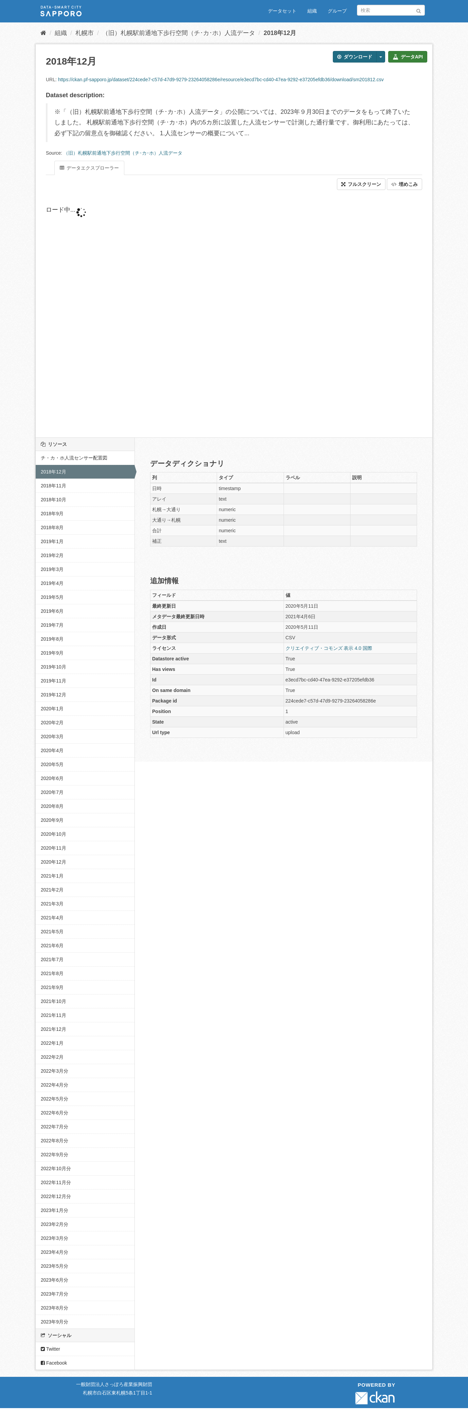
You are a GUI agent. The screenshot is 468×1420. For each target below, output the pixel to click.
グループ (337, 11)
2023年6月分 (54, 1280)
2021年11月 (53, 1015)
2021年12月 (53, 1029)
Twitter (50, 1349)
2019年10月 (53, 667)
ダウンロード (354, 56)
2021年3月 (52, 903)
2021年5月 (52, 931)
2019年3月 (52, 569)
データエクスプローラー (89, 168)
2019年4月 (52, 583)
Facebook (54, 1363)
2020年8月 (52, 806)
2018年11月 (53, 485)
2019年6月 (52, 611)
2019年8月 (52, 639)
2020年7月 (52, 792)
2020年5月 (52, 764)
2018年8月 (52, 527)
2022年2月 (52, 1057)
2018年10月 (53, 499)
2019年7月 (52, 625)
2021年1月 (52, 876)
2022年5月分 (54, 1099)
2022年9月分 (54, 1154)
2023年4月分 (54, 1252)
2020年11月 (53, 848)
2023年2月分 (54, 1224)
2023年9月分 (54, 1321)
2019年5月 (52, 597)
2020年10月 (53, 834)
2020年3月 (52, 736)
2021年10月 (53, 1001)
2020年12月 (53, 862)
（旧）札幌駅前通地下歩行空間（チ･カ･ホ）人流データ (178, 33)
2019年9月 (52, 653)
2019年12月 (53, 694)
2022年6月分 (54, 1112)
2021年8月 (52, 973)
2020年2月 (52, 722)
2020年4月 (52, 750)
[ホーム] (43, 33)
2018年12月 (280, 33)
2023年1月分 (54, 1210)
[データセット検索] (391, 10)
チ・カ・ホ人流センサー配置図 (74, 458)
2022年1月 (52, 1043)
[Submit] (418, 10)
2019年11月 (53, 680)
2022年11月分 (56, 1182)
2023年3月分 (54, 1238)
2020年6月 (52, 778)
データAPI (408, 56)
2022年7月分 (54, 1126)
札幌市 (84, 33)
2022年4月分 (54, 1085)
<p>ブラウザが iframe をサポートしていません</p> (209, 313)
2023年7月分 (54, 1294)
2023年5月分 (54, 1266)
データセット (282, 11)
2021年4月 (52, 917)
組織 (312, 11)
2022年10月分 (56, 1168)
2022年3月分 (54, 1071)
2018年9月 (52, 513)
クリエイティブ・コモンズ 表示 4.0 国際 (329, 648)
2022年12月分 (56, 1196)
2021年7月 (52, 959)
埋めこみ (404, 184)
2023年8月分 (54, 1308)
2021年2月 (52, 890)
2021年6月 (52, 945)
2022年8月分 (54, 1140)
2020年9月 (52, 820)
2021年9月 (52, 987)
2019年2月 (52, 555)
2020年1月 (52, 708)
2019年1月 (52, 541)
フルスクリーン (361, 184)
